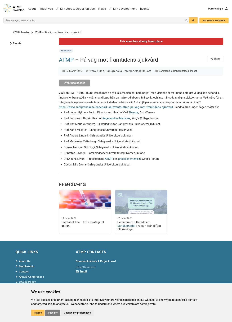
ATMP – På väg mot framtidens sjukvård (57, 32)
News (102, 8)
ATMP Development (123, 8)
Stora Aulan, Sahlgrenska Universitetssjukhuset (120, 71)
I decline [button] (53, 312)
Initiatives (46, 8)
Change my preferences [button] (77, 312)
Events (144, 8)
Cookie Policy (27, 282)
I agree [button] (38, 312)
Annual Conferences (31, 276)
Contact (24, 271)
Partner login (217, 8)
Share (215, 58)
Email (83, 271)
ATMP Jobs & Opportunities (75, 8)
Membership (26, 266)
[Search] (193, 20)
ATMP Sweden (21, 32)
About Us (24, 261)
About (32, 8)
